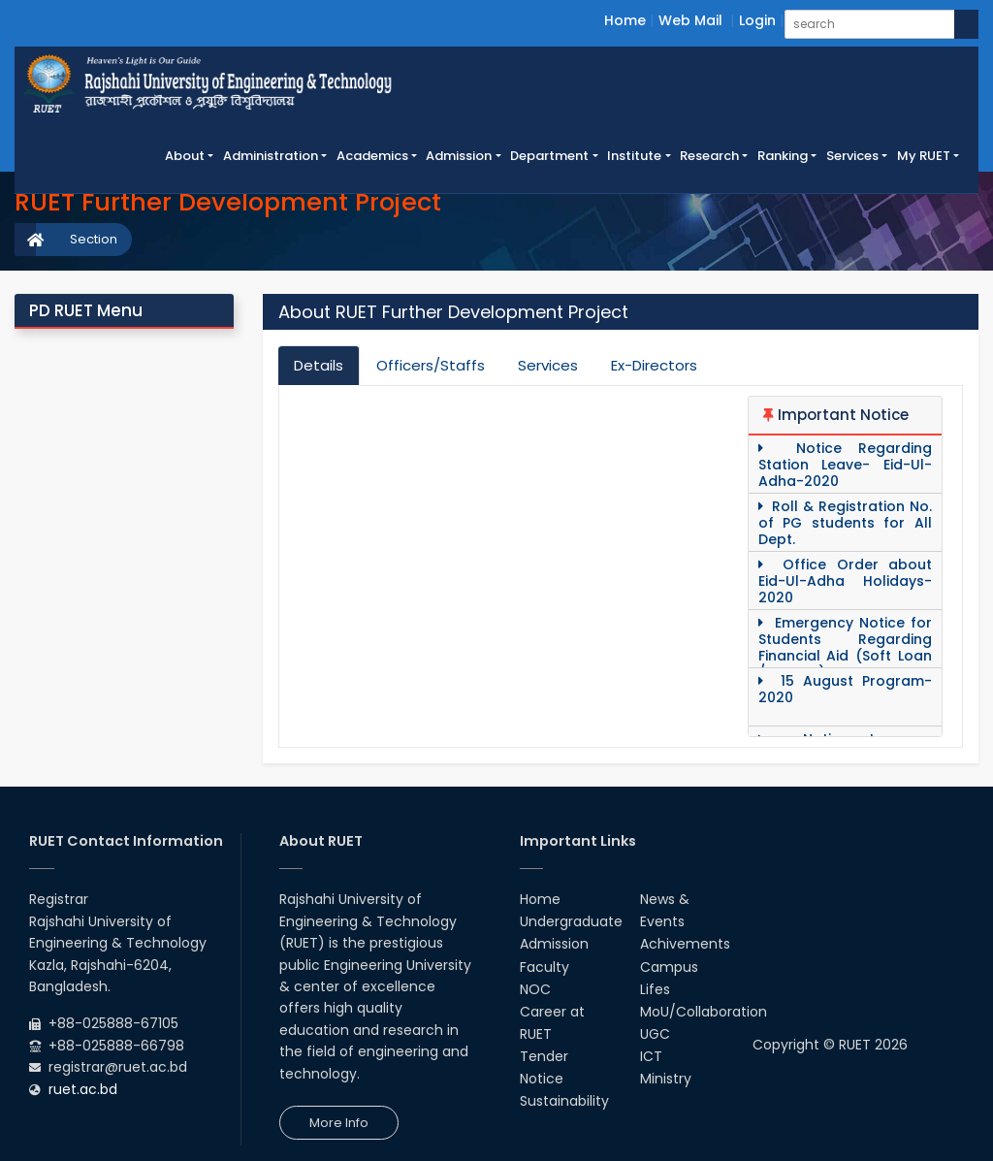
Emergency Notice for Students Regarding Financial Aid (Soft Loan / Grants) (845, 648)
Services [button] (852, 155)
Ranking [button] (782, 155)
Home (625, 20)
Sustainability (564, 1101)
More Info (338, 1122)
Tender (544, 1056)
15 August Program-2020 (845, 689)
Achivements (685, 943)
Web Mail (690, 20)
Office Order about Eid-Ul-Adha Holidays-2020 (845, 581)
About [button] (185, 155)
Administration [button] (270, 155)
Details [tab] (318, 365)
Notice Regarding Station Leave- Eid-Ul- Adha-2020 (845, 465)
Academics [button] (372, 155)
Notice (541, 1078)
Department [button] (549, 155)
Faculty (544, 967)
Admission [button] (459, 155)
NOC (535, 989)
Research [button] (709, 155)
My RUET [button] (923, 155)
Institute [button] (634, 155)
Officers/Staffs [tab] (430, 365)
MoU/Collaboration (703, 1011)
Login (757, 20)
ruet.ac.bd (82, 1089)
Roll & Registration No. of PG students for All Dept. (845, 523)
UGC (655, 1034)
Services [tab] (548, 365)
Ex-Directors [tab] (654, 365)
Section (93, 239)
